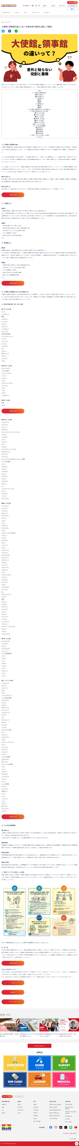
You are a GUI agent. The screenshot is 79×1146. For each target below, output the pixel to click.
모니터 (19, 1113)
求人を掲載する (26, 5)
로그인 (72, 6)
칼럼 (3, 1107)
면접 (53, 5)
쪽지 (72, 9)
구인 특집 (20, 1107)
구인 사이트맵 (72, 1139)
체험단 (35, 1104)
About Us (4, 1104)
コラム (13, 983)
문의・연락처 (68, 1121)
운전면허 (35, 1115)
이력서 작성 (20, 1110)
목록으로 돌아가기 (39, 1046)
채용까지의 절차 (53, 1107)
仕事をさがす (13, 195)
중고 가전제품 (36, 1121)
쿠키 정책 (67, 1119)
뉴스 (3, 1110)
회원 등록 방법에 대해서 (55, 1110)
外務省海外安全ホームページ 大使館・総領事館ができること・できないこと (26, 942)
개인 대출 (35, 1110)
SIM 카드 (35, 1113)
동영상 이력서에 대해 (54, 1115)
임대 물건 (35, 1107)
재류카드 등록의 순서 (54, 1113)
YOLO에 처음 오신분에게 (55, 1104)
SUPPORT (47, 12)
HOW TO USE (36, 12)
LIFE (25, 12)
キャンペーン (13, 1002)
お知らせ (12, 992)
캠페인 (3, 1113)
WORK (17, 12)
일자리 (19, 1104)
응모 (45, 5)
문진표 (35, 1118)
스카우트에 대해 (53, 1118)
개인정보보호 (68, 1116)
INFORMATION (6, 12)
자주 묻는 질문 (68, 1104)
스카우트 (62, 5)
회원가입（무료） (72, 2)
